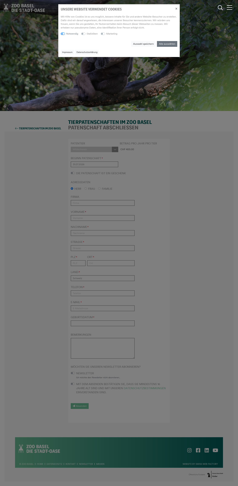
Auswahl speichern (143, 43)
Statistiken (92, 33)
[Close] (176, 8)
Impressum (67, 52)
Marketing (111, 33)
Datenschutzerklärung (86, 52)
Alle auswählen (167, 43)
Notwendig (72, 33)
